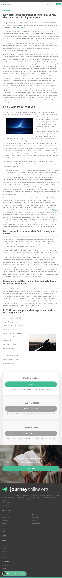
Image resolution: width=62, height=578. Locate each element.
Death (4, 523)
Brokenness (5, 517)
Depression (5, 526)
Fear (3, 531)
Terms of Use (6, 505)
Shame (34, 529)
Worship (4, 554)
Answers (4, 543)
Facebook (5, 565)
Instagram (5, 571)
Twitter (4, 568)
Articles (4, 546)
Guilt (33, 514)
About (4, 557)
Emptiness (5, 529)
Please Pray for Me (31, 433)
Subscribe (31, 469)
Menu (59, 4)
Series (4, 548)
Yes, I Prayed (31, 384)
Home (4, 540)
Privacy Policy (6, 503)
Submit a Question (31, 409)
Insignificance (36, 523)
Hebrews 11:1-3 (22, 27)
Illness (33, 520)
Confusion (5, 520)
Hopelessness (35, 517)
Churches (5, 551)
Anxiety (4, 514)
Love (33, 526)
